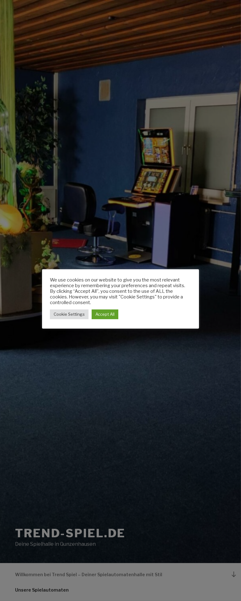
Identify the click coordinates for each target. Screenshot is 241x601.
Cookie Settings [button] (69, 314)
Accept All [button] (105, 314)
